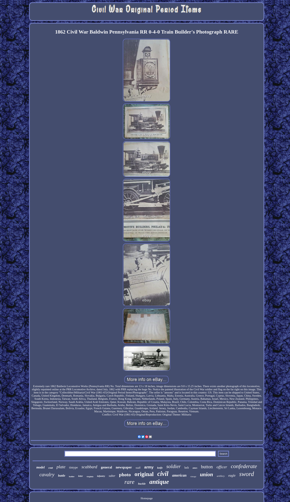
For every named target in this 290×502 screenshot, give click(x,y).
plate (61, 466)
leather (72, 477)
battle (61, 475)
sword (246, 474)
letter (80, 476)
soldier (173, 466)
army (149, 467)
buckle (142, 483)
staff (138, 467)
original (144, 474)
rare (129, 481)
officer (222, 467)
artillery (221, 476)
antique (159, 481)
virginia (90, 476)
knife (160, 467)
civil (162, 473)
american (179, 475)
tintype (73, 467)
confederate (244, 466)
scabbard (89, 467)
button (207, 466)
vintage (193, 476)
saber (112, 475)
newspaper (124, 467)
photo (125, 474)
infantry (101, 476)
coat (50, 467)
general (106, 467)
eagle (232, 475)
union (206, 474)
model (40, 467)
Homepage (147, 498)
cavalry (46, 474)
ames (195, 468)
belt (186, 467)
